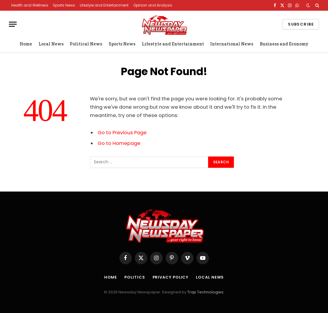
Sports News (64, 5)
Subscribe (301, 24)
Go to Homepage (119, 143)
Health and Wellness (29, 5)
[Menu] (13, 24)
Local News (51, 44)
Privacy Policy (171, 277)
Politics (134, 277)
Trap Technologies (205, 292)
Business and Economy (284, 44)
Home (26, 44)
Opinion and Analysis (152, 5)
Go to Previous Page (122, 132)
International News (231, 44)
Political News (86, 44)
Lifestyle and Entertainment (104, 5)
